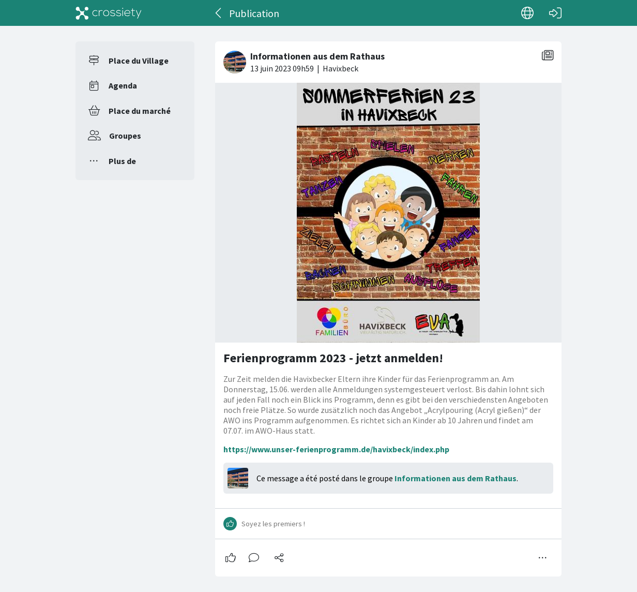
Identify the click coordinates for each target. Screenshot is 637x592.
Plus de (122, 161)
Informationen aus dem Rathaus (456, 478)
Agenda (123, 85)
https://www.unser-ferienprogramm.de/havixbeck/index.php (336, 449)
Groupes (125, 135)
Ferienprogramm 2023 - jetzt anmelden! (333, 358)
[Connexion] (555, 13)
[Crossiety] (108, 13)
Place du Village (139, 60)
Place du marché (140, 111)
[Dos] (219, 13)
